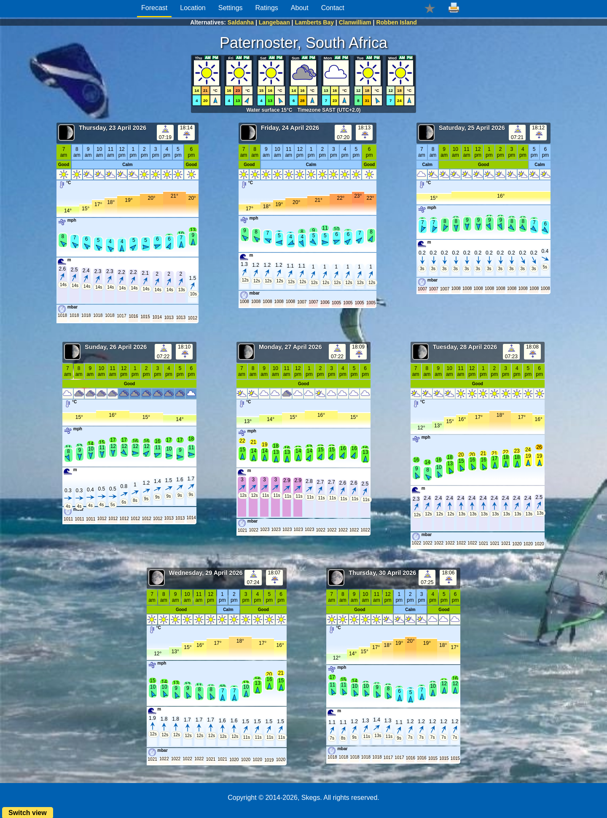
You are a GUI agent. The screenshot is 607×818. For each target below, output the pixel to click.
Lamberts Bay (314, 22)
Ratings (266, 7)
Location (193, 7)
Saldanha (241, 22)
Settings (230, 7)
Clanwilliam (355, 22)
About (300, 7)
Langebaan (274, 22)
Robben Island (396, 22)
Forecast (154, 7)
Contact (332, 7)
